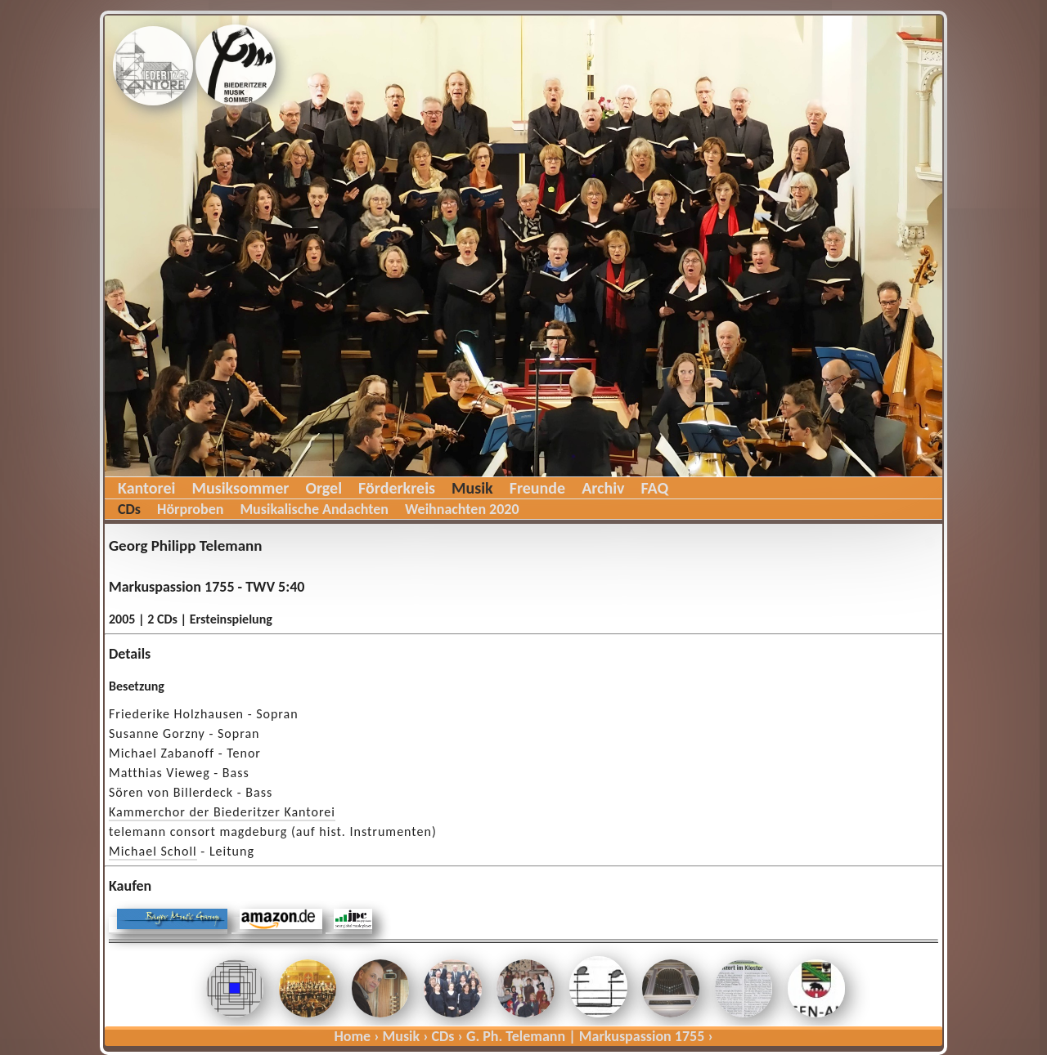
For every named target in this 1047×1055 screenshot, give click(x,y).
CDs (129, 509)
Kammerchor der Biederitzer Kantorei (222, 812)
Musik (472, 488)
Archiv (603, 488)
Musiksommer (240, 488)
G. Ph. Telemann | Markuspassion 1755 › (589, 1036)
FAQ (655, 488)
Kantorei (146, 488)
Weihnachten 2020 (462, 509)
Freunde (537, 488)
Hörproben (190, 509)
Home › (356, 1036)
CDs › (447, 1036)
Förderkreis (396, 488)
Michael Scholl (153, 851)
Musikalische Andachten (314, 509)
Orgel (323, 488)
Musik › (406, 1036)
